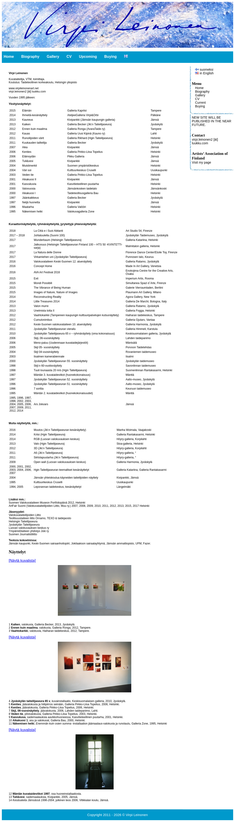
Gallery (53, 57)
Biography (30, 57)
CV (69, 57)
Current (200, 102)
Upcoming (88, 57)
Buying (110, 57)
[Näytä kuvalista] (22, 561)
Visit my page (201, 162)
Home (9, 57)
